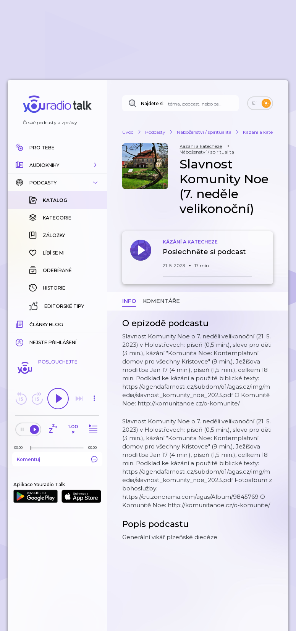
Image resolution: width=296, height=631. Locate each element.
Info (129, 301)
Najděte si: (153, 103)
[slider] (30, 448)
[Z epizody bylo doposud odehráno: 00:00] (20, 447)
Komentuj (57, 459)
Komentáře (161, 301)
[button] (57, 165)
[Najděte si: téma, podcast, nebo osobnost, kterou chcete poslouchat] (180, 103)
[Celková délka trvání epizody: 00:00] (94, 447)
